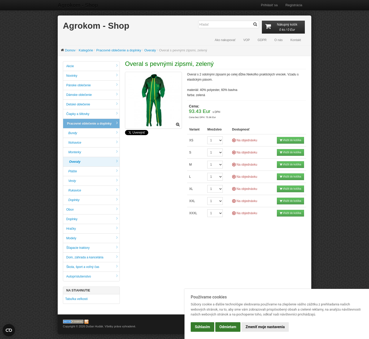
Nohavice (93, 142)
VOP (246, 40)
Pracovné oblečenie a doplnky (118, 50)
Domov (70, 50)
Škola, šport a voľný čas (92, 267)
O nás (278, 40)
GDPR (262, 40)
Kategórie (86, 50)
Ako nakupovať (225, 40)
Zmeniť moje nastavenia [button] (265, 327)
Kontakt (295, 40)
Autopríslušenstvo (92, 276)
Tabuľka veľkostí (76, 299)
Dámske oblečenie (92, 95)
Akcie (92, 66)
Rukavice (93, 190)
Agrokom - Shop (78, 5)
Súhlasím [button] (202, 327)
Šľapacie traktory (92, 248)
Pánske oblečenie (92, 85)
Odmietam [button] (227, 327)
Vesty (93, 181)
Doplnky (93, 200)
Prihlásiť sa (269, 5)
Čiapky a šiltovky (92, 114)
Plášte (93, 171)
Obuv (92, 209)
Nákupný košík (283, 27)
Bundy (93, 133)
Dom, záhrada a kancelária (92, 257)
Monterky (93, 152)
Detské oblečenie (92, 104)
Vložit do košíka (290, 140)
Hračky (92, 228)
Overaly (150, 50)
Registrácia (293, 5)
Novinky (92, 76)
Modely (92, 238)
